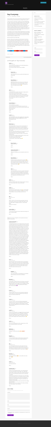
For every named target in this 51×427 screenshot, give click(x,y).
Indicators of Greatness (37, 17)
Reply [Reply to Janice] (10, 184)
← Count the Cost (7, 57)
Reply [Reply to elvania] (10, 365)
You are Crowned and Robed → (28, 57)
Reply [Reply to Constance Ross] (10, 385)
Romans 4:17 (13, 32)
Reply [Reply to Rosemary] (10, 358)
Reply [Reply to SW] (10, 350)
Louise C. (10, 115)
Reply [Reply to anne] (12, 176)
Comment (9, 392)
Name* (38, 49)
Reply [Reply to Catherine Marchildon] (12, 154)
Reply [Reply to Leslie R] (10, 318)
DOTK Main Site (43, 2)
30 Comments (18, 16)
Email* (38, 52)
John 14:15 (10, 48)
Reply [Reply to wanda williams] (10, 214)
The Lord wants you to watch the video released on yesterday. (39, 42)
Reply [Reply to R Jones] (10, 296)
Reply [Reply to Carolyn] (10, 307)
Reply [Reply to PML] (10, 206)
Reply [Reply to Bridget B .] (12, 276)
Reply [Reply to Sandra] (10, 69)
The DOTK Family (14, 16)
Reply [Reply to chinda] (10, 193)
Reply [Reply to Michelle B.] (10, 287)
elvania (10, 361)
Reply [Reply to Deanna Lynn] (10, 140)
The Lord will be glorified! (38, 26)
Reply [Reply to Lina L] (10, 268)
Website (8, 408)
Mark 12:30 (25, 19)
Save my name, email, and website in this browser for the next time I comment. (19, 412)
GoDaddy (32, 423)
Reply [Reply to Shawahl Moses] (12, 165)
